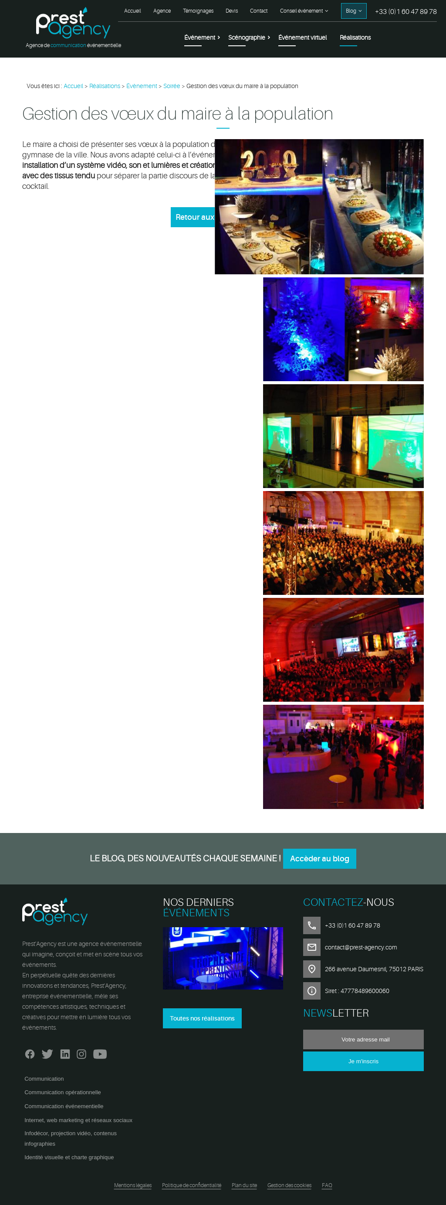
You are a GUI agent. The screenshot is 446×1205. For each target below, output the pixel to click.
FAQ (327, 1185)
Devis (232, 11)
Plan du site (244, 1185)
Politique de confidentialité (191, 1185)
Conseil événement (301, 11)
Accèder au (319, 858)
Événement (199, 37)
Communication (44, 1078)
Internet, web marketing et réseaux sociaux (78, 1120)
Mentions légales (133, 1185)
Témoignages (198, 11)
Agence (162, 11)
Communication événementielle (63, 1106)
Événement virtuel (302, 37)
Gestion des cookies (289, 1185)
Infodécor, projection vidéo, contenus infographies (70, 1138)
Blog (351, 11)
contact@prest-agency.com (361, 947)
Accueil (132, 11)
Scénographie (246, 37)
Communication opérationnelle (62, 1092)
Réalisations (355, 37)
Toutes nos (202, 1018)
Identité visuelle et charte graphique (69, 1157)
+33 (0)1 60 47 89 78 (406, 12)
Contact (258, 11)
